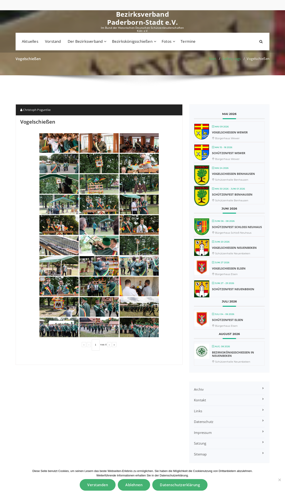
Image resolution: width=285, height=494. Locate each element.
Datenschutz (203, 421)
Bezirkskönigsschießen (132, 41)
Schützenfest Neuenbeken (233, 289)
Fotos (166, 41)
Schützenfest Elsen (227, 320)
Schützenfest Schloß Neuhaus (237, 227)
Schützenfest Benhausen (232, 194)
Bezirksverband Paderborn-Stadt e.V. (142, 18)
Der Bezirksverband (85, 41)
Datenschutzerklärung (180, 484)
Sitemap (200, 454)
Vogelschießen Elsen (229, 268)
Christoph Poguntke (35, 110)
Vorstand (53, 41)
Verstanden (97, 484)
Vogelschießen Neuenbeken (234, 248)
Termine (188, 41)
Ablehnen (133, 484)
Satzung (200, 443)
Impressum (203, 432)
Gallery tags (231, 58)
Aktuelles (30, 41)
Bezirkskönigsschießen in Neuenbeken (233, 354)
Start (212, 58)
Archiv (199, 389)
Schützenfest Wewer (228, 153)
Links (198, 411)
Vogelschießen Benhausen (233, 174)
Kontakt (200, 400)
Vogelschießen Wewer (230, 132)
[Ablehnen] (279, 480)
